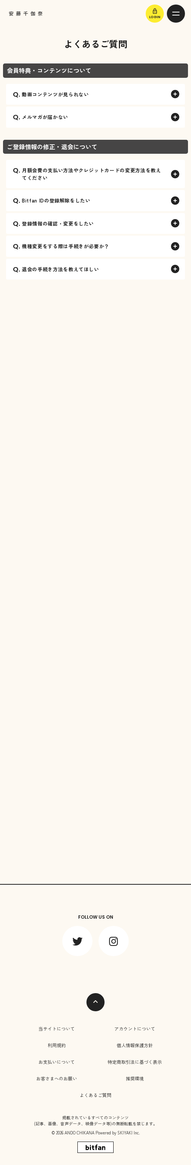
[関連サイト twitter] (77, 941)
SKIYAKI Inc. (128, 1132)
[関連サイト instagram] (114, 941)
